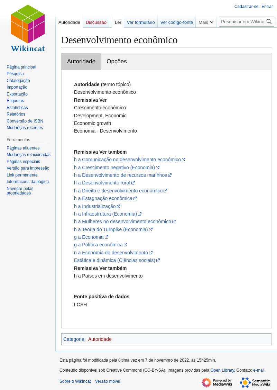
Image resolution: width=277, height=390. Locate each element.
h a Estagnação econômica (103, 198)
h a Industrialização (95, 206)
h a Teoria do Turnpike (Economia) (111, 229)
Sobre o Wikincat (75, 381)
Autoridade (81, 61)
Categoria (73, 339)
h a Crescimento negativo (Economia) (114, 167)
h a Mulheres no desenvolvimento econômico (122, 221)
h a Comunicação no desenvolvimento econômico (127, 159)
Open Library (222, 370)
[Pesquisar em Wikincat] (246, 22)
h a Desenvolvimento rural (102, 182)
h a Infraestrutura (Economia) (105, 214)
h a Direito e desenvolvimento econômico (118, 190)
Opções (117, 61)
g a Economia (89, 237)
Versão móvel (107, 381)
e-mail (259, 370)
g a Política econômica (98, 244)
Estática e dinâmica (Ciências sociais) (114, 260)
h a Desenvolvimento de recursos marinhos (120, 175)
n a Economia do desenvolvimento (111, 252)
